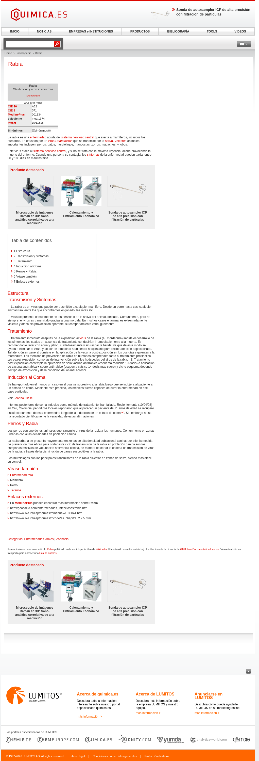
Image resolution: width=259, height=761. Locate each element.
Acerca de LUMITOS (155, 694)
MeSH (12, 122)
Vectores (121, 141)
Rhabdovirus (63, 141)
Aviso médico (33, 95)
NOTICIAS (44, 31)
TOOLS (212, 31)
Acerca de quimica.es (97, 694)
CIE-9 (11, 110)
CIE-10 (12, 106)
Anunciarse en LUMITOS (208, 696)
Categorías (15, 539)
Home (8, 53)
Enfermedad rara (21, 475)
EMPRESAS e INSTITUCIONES (91, 31)
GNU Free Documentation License (199, 549)
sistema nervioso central (77, 137)
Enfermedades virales (39, 539)
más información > (89, 716)
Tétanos (15, 490)
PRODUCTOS (140, 31)
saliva (109, 141)
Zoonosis (62, 539)
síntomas (93, 154)
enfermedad (38, 137)
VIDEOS (240, 31)
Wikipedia (101, 549)
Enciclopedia (23, 53)
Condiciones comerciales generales (115, 756)
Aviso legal (78, 756)
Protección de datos (157, 756)
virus (51, 141)
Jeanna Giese (23, 398)
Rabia (50, 549)
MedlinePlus (16, 114)
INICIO (15, 31)
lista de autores (48, 553)
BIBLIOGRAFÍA (178, 31)
